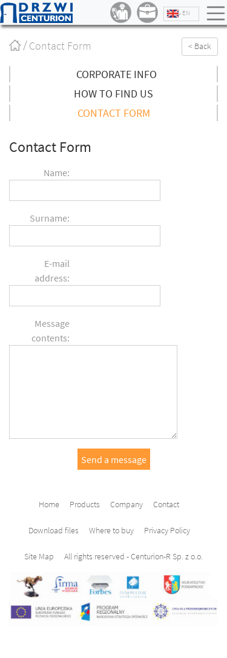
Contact (166, 504)
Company (126, 504)
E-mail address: (52, 270)
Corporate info (116, 74)
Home (23, 44)
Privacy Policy (167, 530)
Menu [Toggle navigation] (216, 13)
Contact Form (113, 113)
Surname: (50, 218)
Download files (53, 530)
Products (85, 504)
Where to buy (111, 530)
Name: (57, 172)
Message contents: (50, 330)
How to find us (113, 93)
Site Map (39, 556)
